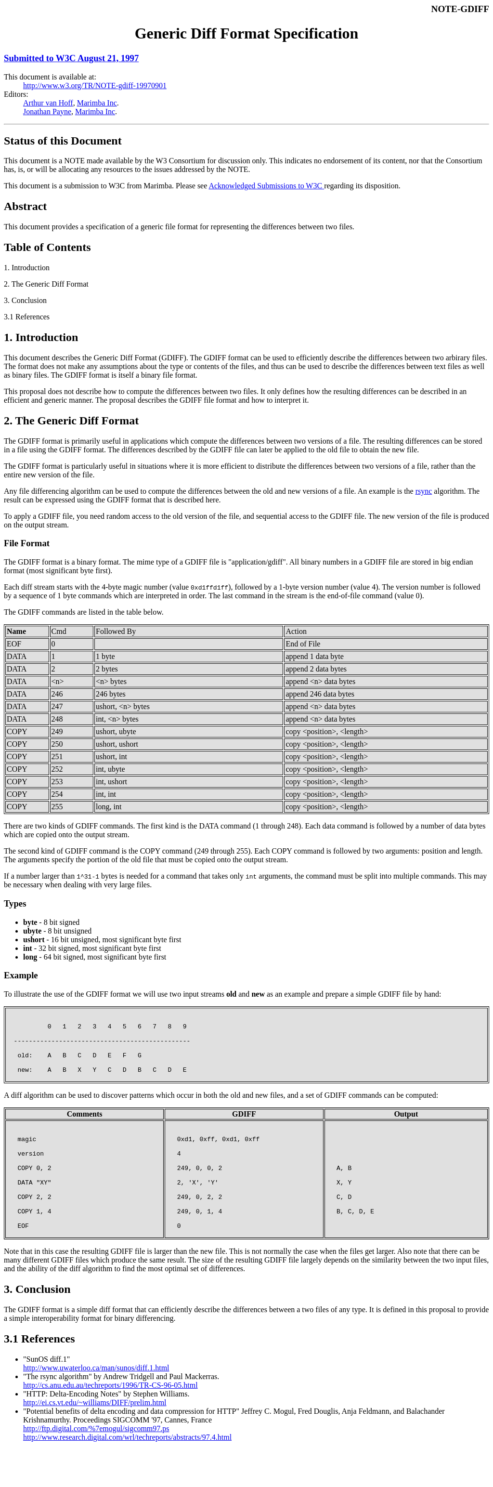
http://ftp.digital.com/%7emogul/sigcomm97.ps (96, 1466)
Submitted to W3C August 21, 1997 (71, 58)
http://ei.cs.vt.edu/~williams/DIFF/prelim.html (95, 1440)
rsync (423, 491)
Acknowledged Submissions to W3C (266, 186)
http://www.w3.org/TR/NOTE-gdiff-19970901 (95, 85)
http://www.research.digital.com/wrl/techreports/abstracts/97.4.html (127, 1475)
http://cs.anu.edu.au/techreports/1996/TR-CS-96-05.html (110, 1423)
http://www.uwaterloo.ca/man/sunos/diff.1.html (96, 1405)
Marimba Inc (97, 103)
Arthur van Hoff (48, 103)
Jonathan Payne (47, 111)
